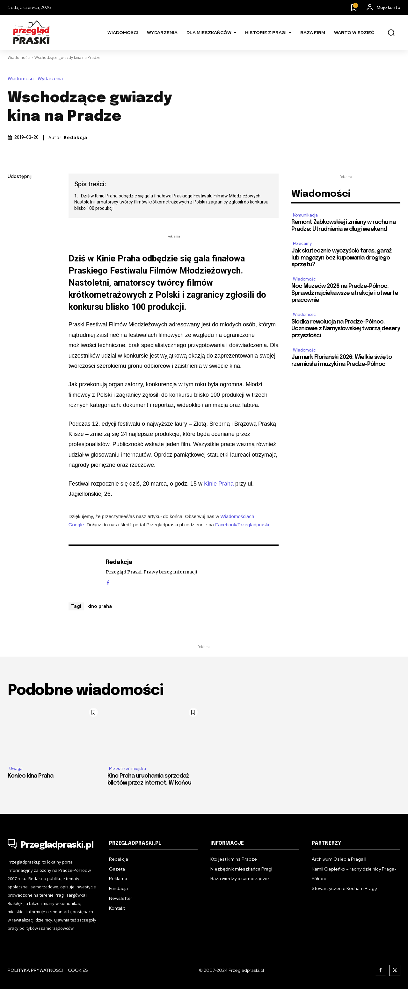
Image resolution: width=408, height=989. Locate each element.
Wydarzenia (52, 78)
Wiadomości (19, 57)
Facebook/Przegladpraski (242, 524)
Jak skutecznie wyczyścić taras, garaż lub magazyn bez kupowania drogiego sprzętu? (341, 257)
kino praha (99, 606)
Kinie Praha (219, 483)
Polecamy (302, 243)
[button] (391, 33)
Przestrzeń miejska (127, 768)
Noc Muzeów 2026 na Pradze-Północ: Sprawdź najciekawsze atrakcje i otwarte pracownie (344, 293)
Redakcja (75, 137)
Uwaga (16, 768)
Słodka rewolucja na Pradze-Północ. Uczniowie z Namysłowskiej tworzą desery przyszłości (345, 328)
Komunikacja (305, 215)
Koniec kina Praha (30, 776)
